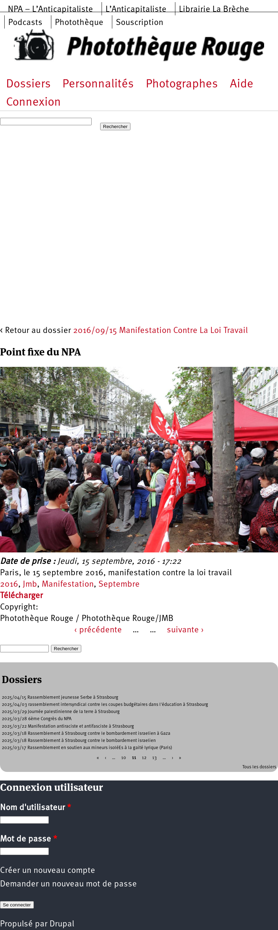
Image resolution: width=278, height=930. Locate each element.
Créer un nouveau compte (47, 870)
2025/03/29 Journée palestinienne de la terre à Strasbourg (61, 711)
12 (144, 757)
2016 (9, 584)
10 (123, 757)
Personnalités (98, 84)
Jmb (30, 584)
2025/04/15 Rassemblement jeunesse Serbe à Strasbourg (60, 697)
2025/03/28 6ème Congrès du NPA (37, 719)
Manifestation (68, 584)
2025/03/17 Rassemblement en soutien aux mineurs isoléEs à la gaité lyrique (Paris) (87, 747)
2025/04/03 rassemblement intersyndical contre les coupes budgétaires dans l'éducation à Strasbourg (105, 704)
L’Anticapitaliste (135, 9)
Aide (241, 84)
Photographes (182, 84)
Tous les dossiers (259, 767)
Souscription (139, 23)
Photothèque (79, 23)
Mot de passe (28, 839)
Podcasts (25, 23)
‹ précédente (98, 630)
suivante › (185, 630)
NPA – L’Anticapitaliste (50, 9)
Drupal (62, 924)
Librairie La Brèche (214, 9)
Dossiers (28, 84)
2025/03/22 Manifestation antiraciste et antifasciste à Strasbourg (68, 726)
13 (154, 757)
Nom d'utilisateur (35, 808)
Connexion (33, 102)
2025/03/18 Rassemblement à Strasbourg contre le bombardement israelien (79, 740)
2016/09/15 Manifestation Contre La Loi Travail (160, 331)
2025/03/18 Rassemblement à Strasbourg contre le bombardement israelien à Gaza (86, 733)
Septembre (119, 584)
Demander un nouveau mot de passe (68, 884)
